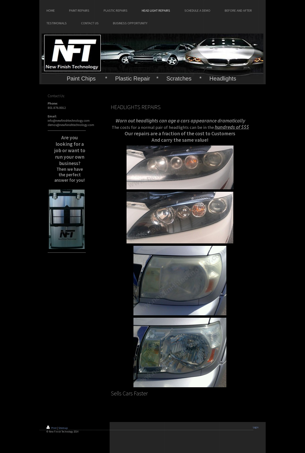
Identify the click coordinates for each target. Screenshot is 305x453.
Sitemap (63, 428)
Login (256, 427)
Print (51, 428)
